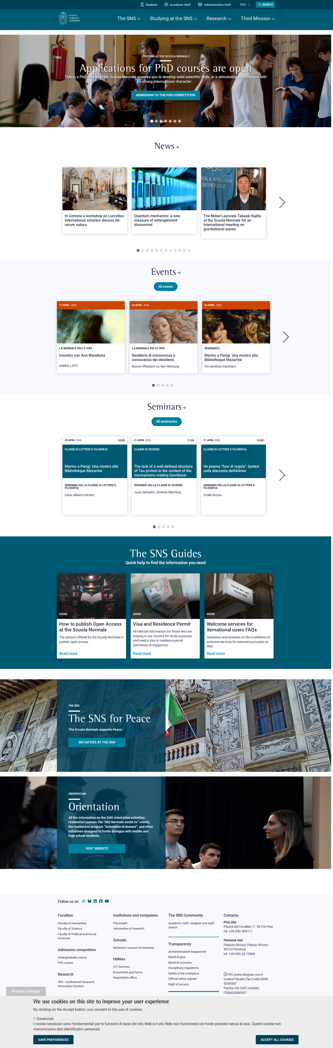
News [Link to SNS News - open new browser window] (167, 147)
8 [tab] (170, 252)
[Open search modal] (265, 5)
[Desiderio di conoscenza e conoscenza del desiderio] (163, 341)
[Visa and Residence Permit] (165, 621)
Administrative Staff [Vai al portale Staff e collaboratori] (219, 4)
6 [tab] (175, 121)
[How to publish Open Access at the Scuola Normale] (91, 621)
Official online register (183, 981)
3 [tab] (161, 121)
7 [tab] (179, 121)
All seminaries (166, 427)
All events (165, 290)
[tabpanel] (165, 81)
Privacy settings (26, 991)
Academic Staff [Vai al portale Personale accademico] (182, 4)
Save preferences (53, 1040)
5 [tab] (170, 121)
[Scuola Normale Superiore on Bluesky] (89, 901)
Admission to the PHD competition (165, 95)
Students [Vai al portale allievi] (153, 4)
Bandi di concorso (181, 963)
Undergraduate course (74, 958)
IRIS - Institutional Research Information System (77, 986)
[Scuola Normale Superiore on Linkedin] (95, 901)
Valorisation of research (130, 929)
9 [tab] (175, 252)
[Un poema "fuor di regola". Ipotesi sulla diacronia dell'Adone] (233, 481)
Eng (245, 4)
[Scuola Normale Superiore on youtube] (107, 901)
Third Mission (255, 18)
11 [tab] (184, 252)
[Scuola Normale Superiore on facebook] (100, 901)
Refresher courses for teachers (135, 948)
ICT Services (121, 968)
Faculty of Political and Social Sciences (79, 937)
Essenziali (45, 1019)
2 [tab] (156, 121)
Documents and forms (129, 973)
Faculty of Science (71, 929)
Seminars (166, 412)
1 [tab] (151, 121)
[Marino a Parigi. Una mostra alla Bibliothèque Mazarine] (236, 341)
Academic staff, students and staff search (193, 925)
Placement (120, 923)
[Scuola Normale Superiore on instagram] (83, 901)
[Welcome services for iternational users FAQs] (239, 621)
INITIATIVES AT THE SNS (97, 747)
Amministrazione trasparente (189, 952)
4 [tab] (165, 121)
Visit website (97, 854)
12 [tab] (189, 252)
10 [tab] (179, 252)
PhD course (66, 964)
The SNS (126, 18)
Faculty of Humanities (73, 923)
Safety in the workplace (185, 975)
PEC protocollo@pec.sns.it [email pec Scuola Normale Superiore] (245, 974)
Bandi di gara (177, 958)
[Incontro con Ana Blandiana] (91, 340)
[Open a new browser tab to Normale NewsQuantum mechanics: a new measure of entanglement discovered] (164, 202)
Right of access (179, 986)
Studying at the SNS (171, 18)
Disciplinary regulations (185, 969)
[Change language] (249, 4)
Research (217, 18)
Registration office (126, 979)
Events (165, 275)
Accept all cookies (277, 1040)
